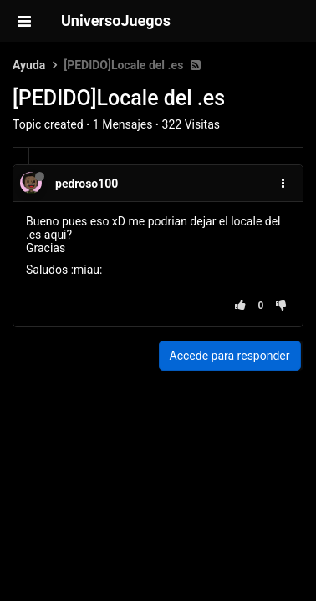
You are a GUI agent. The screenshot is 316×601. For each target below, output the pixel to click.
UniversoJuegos (116, 20)
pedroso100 (86, 183)
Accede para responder (230, 355)
